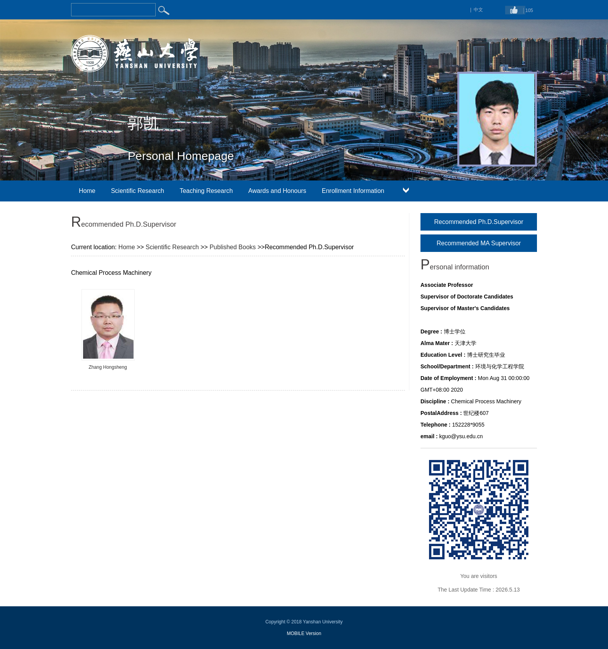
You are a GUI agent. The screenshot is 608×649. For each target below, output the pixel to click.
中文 (478, 9)
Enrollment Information (353, 190)
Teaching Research (206, 190)
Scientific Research (137, 190)
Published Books (233, 247)
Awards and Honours (277, 190)
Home (87, 190)
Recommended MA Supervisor (479, 243)
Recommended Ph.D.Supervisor (478, 222)
